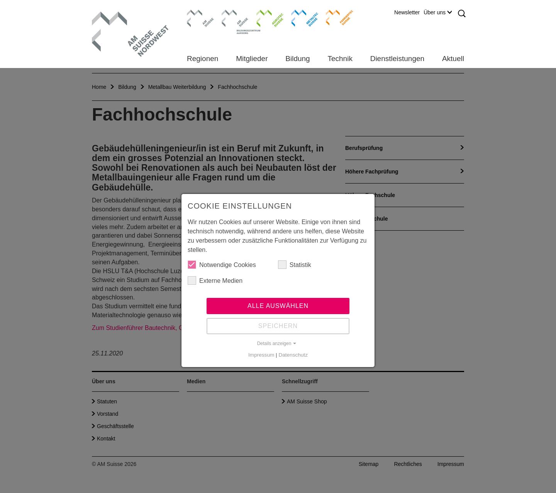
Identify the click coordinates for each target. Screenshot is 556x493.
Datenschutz (293, 355)
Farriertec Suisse (336, 17)
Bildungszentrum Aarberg (235, 17)
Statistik (294, 264)
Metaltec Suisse (300, 17)
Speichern (278, 326)
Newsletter (407, 12)
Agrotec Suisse (264, 17)
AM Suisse (198, 13)
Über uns (438, 12)
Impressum (261, 355)
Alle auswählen (278, 306)
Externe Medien (215, 280)
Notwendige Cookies (222, 264)
